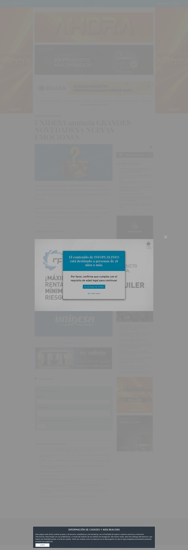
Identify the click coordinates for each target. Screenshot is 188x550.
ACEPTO (42, 545)
